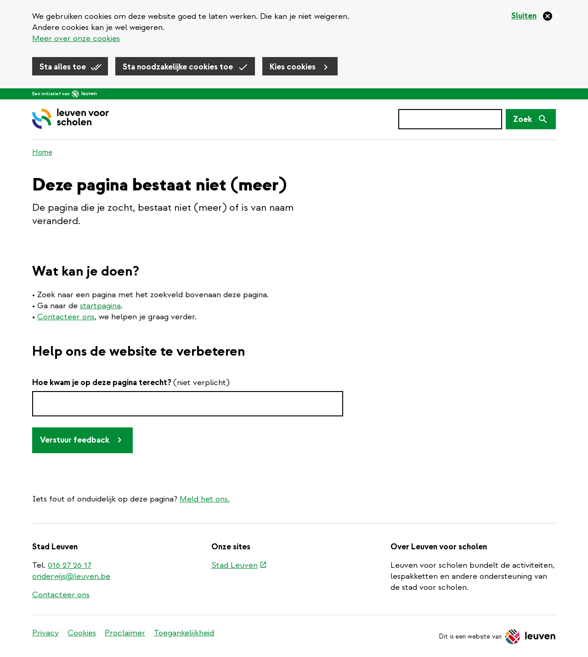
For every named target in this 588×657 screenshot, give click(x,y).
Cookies (82, 633)
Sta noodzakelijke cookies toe (178, 67)
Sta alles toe (63, 67)
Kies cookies (293, 67)
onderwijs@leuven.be (71, 576)
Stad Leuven (238, 566)
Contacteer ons (66, 316)
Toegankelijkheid (184, 633)
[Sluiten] (532, 16)
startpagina (100, 305)
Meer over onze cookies (76, 38)
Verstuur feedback (74, 440)
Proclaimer (125, 633)
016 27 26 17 (69, 565)
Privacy (45, 633)
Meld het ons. (205, 499)
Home (42, 152)
